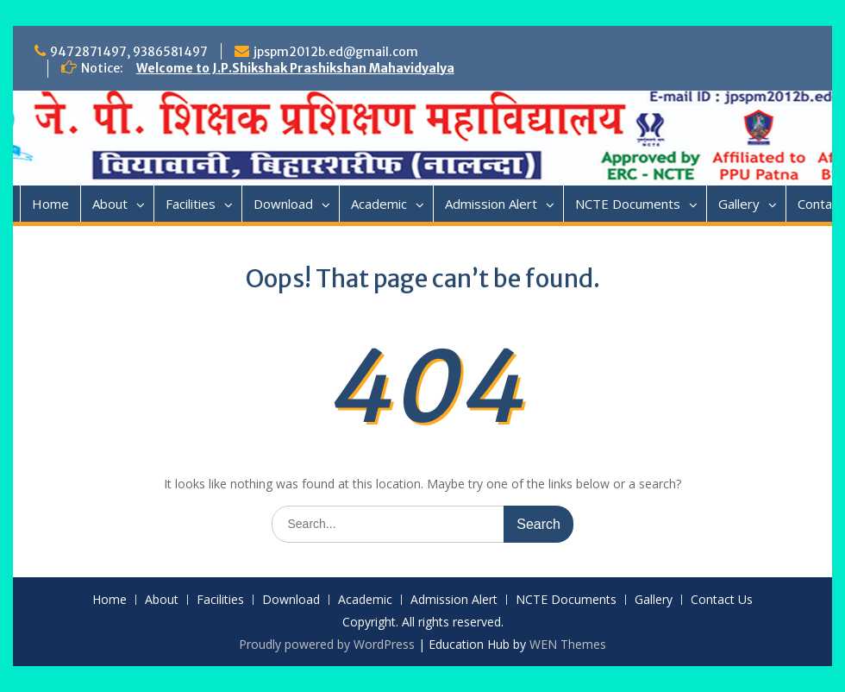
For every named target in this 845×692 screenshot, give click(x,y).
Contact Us (722, 600)
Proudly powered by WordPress (327, 644)
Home (50, 203)
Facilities (191, 203)
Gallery (739, 203)
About (110, 203)
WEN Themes (567, 644)
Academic (379, 203)
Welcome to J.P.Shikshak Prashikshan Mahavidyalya (295, 68)
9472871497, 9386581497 (129, 52)
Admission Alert (491, 203)
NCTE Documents (627, 203)
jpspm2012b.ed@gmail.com (336, 52)
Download (283, 203)
